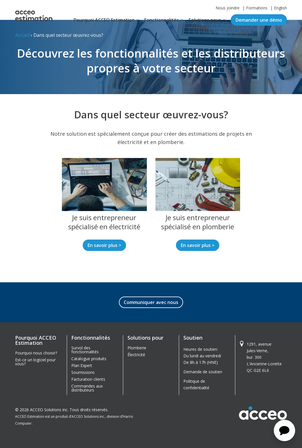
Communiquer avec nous (151, 302)
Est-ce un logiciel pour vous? (35, 361)
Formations (256, 8)
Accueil (22, 35)
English (280, 8)
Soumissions (83, 372)
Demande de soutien (202, 371)
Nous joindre (228, 8)
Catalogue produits (88, 358)
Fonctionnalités (161, 20)
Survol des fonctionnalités (85, 349)
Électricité (136, 354)
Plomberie (136, 347)
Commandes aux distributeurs (87, 388)
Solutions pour (205, 20)
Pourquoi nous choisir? (36, 353)
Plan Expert (81, 365)
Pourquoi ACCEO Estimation (104, 20)
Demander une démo (259, 20)
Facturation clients (88, 379)
